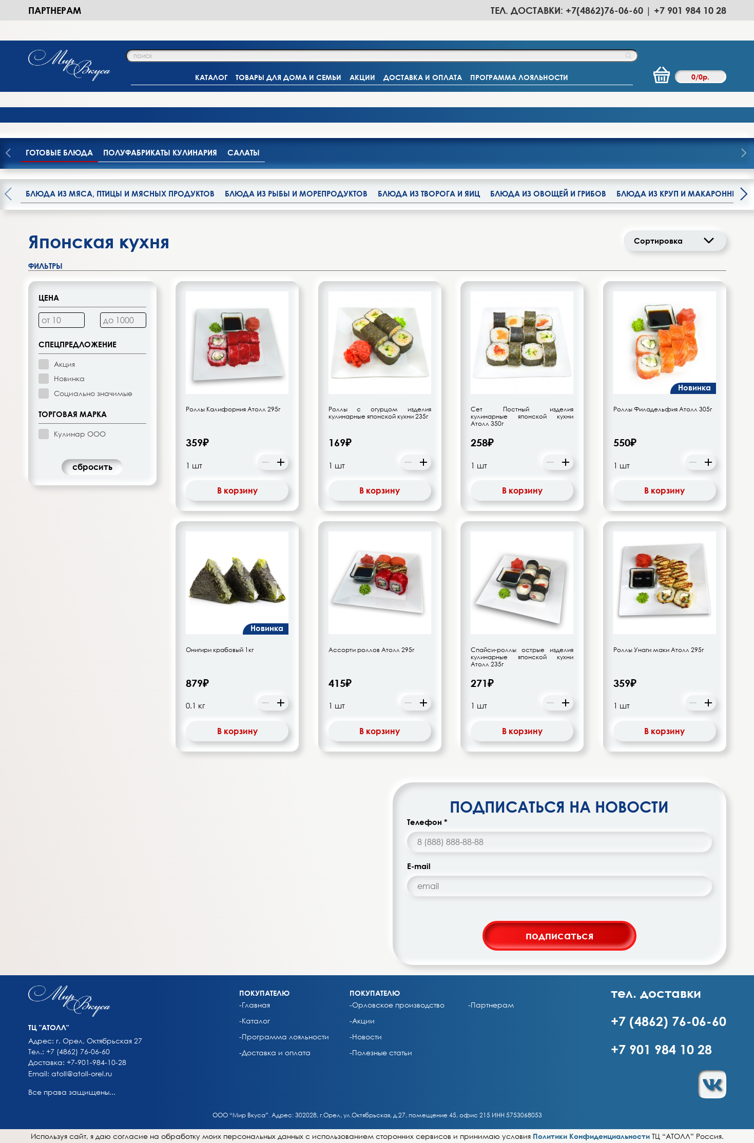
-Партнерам (491, 1005)
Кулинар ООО (80, 433)
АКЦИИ (362, 77)
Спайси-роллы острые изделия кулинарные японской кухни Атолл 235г (522, 657)
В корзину (237, 490)
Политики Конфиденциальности (591, 1136)
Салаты (243, 152)
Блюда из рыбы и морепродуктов (296, 193)
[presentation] (743, 154)
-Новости (366, 1037)
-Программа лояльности (284, 1037)
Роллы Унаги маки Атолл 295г (658, 650)
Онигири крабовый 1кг (220, 650)
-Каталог (254, 1021)
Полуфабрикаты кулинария (160, 152)
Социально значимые (93, 393)
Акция (64, 364)
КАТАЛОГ (211, 77)
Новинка (69, 378)
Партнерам (54, 10)
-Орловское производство (397, 1005)
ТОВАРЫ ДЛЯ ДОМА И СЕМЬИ (288, 77)
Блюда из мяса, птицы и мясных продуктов (120, 193)
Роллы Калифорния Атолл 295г (233, 409)
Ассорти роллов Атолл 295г (371, 650)
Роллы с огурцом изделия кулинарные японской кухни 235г (379, 413)
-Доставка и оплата (275, 1053)
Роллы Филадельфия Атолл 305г (662, 409)
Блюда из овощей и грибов (548, 193)
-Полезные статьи (381, 1053)
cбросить (92, 467)
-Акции (362, 1021)
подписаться (559, 935)
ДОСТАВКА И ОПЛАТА (422, 77)
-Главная (254, 1005)
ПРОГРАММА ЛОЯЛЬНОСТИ (519, 77)
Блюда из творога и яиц (429, 193)
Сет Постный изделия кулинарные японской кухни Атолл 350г (522, 416)
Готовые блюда (59, 152)
